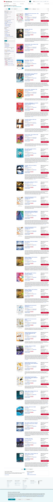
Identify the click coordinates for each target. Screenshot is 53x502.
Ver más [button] (32, 116)
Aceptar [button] (12, 499)
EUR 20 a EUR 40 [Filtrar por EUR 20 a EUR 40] (7, 45)
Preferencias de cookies (40, 495)
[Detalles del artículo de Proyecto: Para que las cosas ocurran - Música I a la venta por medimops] (20, 323)
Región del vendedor (7, 54)
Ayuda (47, 1)
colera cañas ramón (9, 6)
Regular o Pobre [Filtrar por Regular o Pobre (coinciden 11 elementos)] (7, 25)
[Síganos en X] (38, 483)
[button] (48, 10)
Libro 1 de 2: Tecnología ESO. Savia (29, 439)
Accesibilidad (24, 489)
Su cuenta (41, 1)
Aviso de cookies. (24, 496)
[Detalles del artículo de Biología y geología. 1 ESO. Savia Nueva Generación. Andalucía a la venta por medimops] (20, 261)
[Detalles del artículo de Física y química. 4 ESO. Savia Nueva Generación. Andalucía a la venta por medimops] (20, 152)
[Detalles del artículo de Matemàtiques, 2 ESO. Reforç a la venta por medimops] (20, 64)
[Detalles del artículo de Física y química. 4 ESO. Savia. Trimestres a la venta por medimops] (20, 426)
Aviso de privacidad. (12, 497)
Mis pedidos (8, 485)
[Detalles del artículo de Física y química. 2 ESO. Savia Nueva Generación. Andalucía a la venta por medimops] (20, 277)
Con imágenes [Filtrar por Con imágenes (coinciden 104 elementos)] (7, 35)
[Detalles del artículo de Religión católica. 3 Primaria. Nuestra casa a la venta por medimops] (20, 395)
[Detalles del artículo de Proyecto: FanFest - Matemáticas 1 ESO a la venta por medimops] (20, 93)
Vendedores (38, 3)
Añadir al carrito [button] (45, 36)
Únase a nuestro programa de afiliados (18, 483)
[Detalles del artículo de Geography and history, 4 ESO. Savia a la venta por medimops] (20, 123)
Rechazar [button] (20, 499)
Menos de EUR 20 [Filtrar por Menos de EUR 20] (7, 44)
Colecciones (14, 3)
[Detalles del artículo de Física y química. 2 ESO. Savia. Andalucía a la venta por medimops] (20, 186)
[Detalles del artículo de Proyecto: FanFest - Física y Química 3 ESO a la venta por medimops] (20, 48)
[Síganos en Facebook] (38, 482)
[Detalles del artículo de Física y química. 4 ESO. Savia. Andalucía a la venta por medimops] (20, 245)
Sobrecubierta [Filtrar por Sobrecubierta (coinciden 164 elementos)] (7, 34)
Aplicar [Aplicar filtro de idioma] (6, 40)
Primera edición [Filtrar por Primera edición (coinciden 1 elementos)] (7, 32)
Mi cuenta (8, 484)
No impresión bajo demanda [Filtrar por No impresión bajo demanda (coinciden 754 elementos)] (9, 36)
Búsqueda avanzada (6, 3)
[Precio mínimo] (6, 48)
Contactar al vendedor (27, 20)
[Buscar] (30, 1)
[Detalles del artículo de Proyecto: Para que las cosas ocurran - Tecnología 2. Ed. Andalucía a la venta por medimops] (20, 201)
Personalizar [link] (28, 499)
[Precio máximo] (9, 48)
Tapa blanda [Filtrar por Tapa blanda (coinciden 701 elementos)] (7, 30)
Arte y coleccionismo (30, 3)
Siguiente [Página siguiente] (31, 469)
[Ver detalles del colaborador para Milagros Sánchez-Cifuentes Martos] (29, 454)
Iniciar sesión (37, 1)
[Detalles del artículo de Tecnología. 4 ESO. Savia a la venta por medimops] (20, 33)
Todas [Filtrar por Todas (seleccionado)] (6, 28)
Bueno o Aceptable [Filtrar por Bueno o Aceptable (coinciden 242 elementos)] (8, 24)
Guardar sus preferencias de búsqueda (31, 474)
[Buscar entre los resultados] (32, 10)
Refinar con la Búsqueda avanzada (17, 6)
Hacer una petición (7, 474)
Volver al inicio (26, 478)
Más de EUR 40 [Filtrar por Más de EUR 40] (7, 46)
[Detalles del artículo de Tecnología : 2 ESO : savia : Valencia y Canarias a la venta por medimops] (20, 169)
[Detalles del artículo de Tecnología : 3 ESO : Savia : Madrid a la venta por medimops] (20, 411)
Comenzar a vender (46, 3)
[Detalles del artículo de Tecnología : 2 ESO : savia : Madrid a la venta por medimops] (20, 350)
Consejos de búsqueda (29, 472)
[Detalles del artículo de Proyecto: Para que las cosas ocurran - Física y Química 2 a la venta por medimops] (20, 17)
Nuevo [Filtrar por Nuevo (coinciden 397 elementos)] (6, 21)
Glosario (28, 473)
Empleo (23, 484)
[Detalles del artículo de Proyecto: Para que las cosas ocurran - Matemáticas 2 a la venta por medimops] (20, 309)
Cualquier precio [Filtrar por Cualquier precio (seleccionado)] (7, 43)
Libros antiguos (22, 3)
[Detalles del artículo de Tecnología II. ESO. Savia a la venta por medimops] (20, 442)
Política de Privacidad (25, 485)
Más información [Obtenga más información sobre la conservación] (9, 20)
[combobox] (21, 1)
